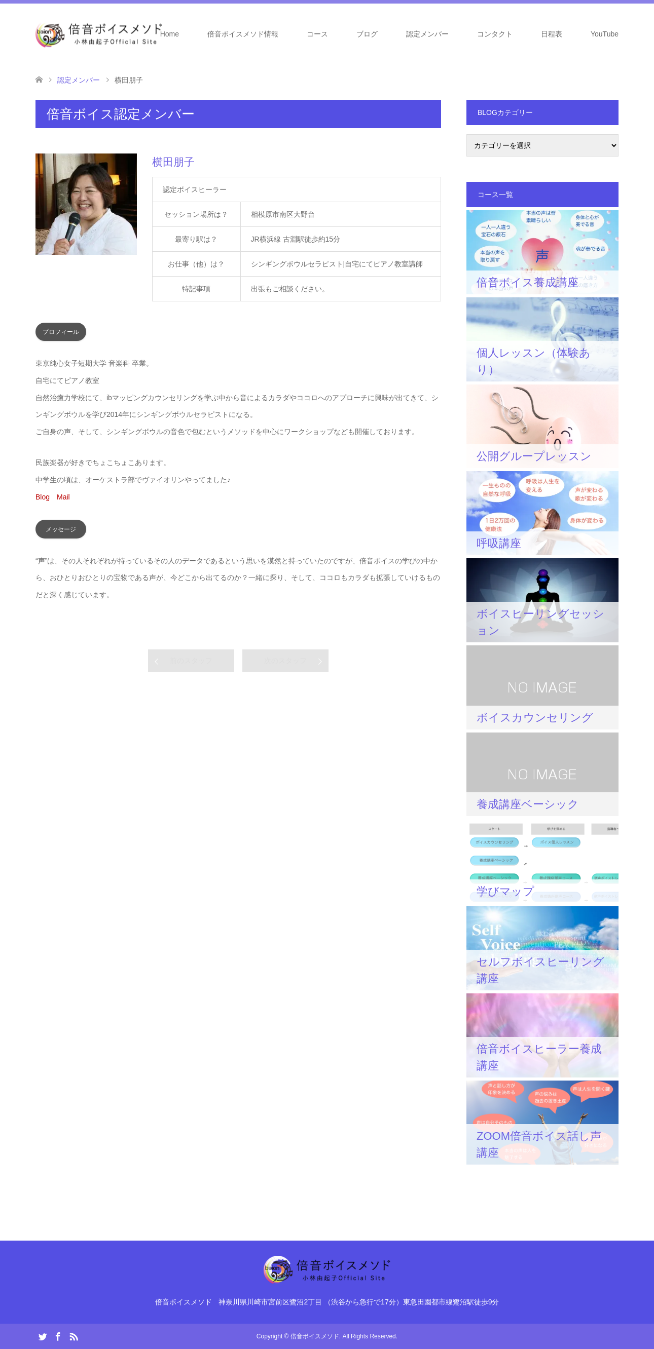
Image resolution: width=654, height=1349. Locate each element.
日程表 (551, 34)
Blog (42, 497)
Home (169, 34)
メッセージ (61, 529)
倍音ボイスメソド (314, 1336)
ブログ (367, 34)
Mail (63, 497)
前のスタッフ (191, 661)
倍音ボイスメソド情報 (242, 34)
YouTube (605, 34)
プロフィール (61, 331)
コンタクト (495, 34)
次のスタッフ (285, 661)
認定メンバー (427, 34)
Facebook (58, 1336)
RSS (73, 1336)
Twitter (43, 1336)
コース (317, 34)
